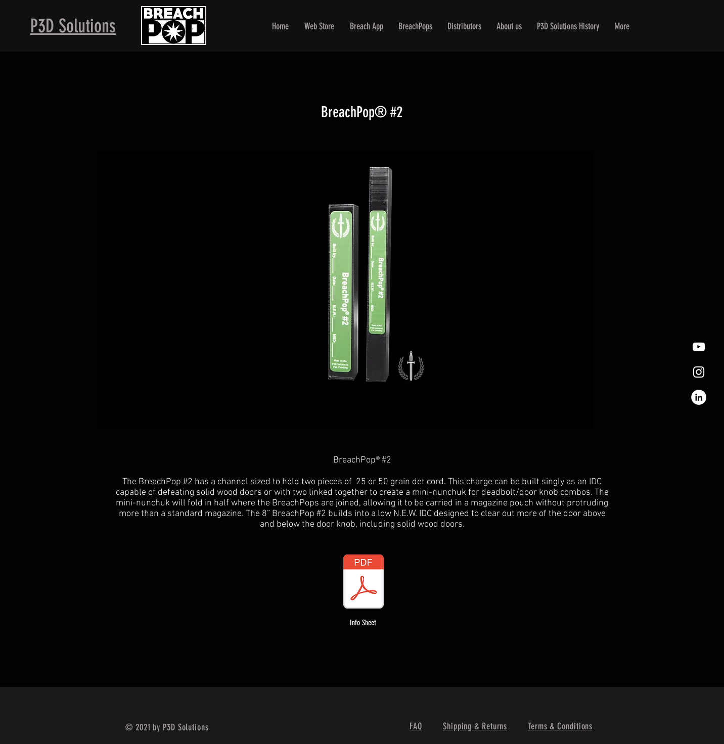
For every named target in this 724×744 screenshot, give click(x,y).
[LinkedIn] (698, 397)
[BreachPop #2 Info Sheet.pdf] (363, 582)
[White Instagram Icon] (698, 372)
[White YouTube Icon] (698, 346)
